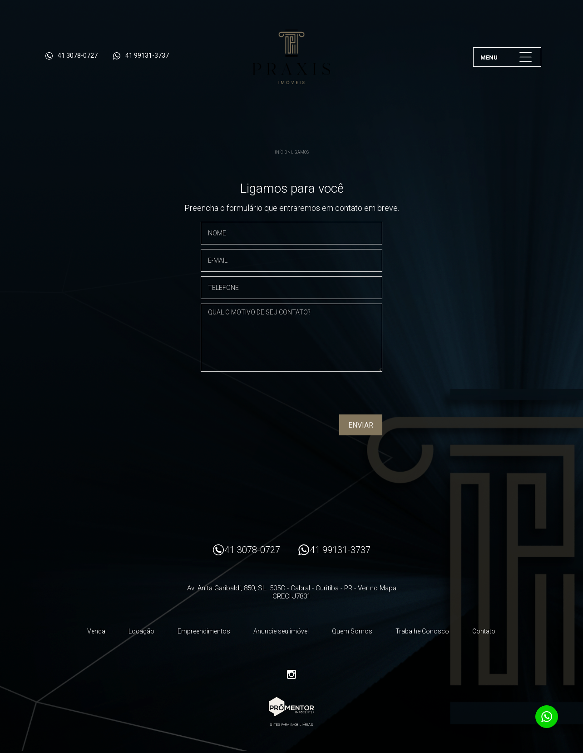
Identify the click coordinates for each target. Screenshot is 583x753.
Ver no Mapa (377, 588)
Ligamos (300, 152)
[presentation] (324, 396)
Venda (96, 631)
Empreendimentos (204, 631)
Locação (141, 631)
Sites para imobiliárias (291, 725)
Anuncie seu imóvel (281, 631)
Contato (483, 631)
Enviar (360, 425)
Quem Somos (352, 631)
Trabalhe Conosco (422, 631)
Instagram (291, 674)
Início (281, 152)
